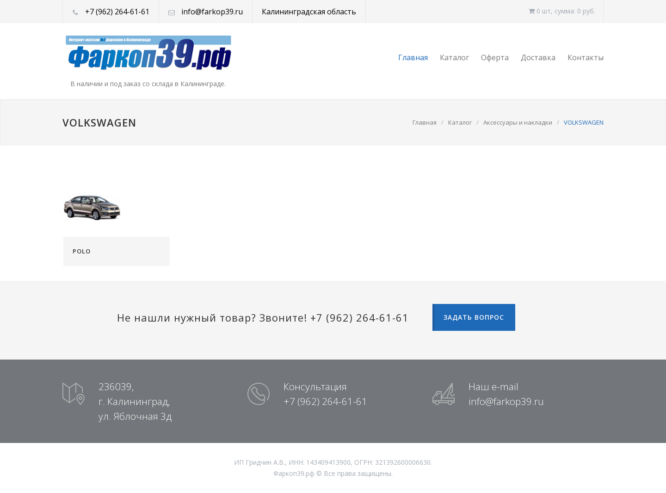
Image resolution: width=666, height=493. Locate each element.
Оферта (495, 57)
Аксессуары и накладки (517, 122)
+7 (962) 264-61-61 (117, 11)
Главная (413, 57)
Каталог (454, 57)
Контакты (585, 57)
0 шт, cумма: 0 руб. (562, 10)
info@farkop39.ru (212, 11)
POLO (82, 251)
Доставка (538, 57)
